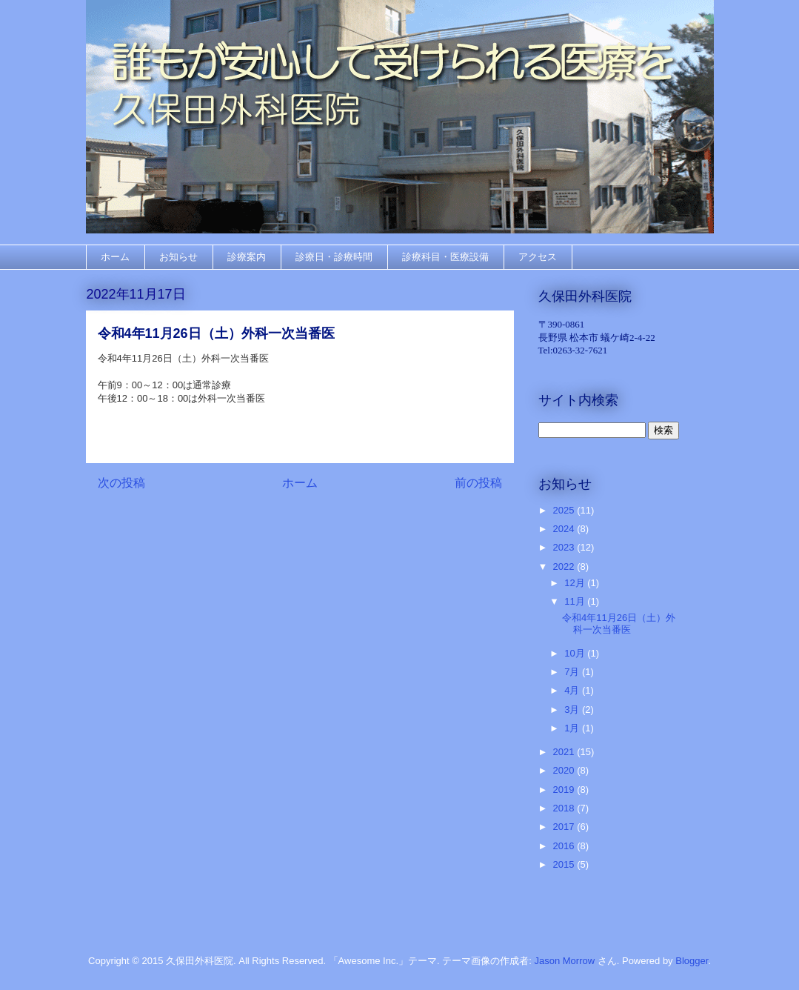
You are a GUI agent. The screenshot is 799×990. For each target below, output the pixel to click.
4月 (573, 690)
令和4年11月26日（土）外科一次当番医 (618, 623)
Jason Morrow (564, 960)
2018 (565, 808)
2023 (565, 547)
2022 (565, 566)
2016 (565, 845)
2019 (565, 789)
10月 (575, 653)
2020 (565, 770)
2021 (565, 751)
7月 (573, 671)
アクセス (537, 256)
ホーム (115, 256)
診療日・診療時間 (333, 256)
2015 (565, 864)
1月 (573, 728)
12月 (575, 582)
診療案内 (246, 256)
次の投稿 (121, 482)
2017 (565, 826)
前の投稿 (478, 482)
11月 (575, 601)
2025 (565, 510)
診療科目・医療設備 (445, 256)
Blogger (691, 960)
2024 (565, 528)
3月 (573, 709)
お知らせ (178, 256)
